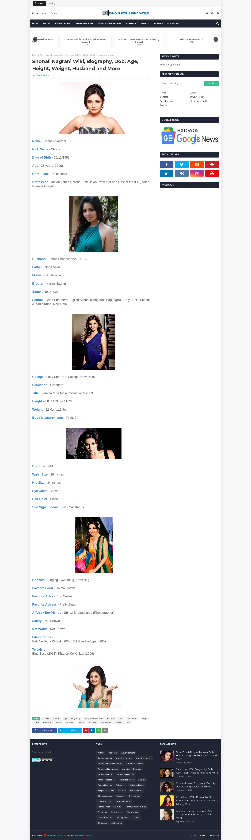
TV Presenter (106, 722)
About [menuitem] (47, 23)
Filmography (132, 812)
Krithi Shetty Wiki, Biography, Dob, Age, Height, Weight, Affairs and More (197, 799)
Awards (163, 105)
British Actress (136, 790)
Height (145, 718)
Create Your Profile (199, 101)
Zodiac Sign (116, 823)
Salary (81, 722)
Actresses (113, 752)
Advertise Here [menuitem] (84, 23)
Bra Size (110, 718)
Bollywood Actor (137, 785)
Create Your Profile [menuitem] (109, 23)
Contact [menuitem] (131, 23)
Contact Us (214, 835)
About (44, 13)
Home (35, 13)
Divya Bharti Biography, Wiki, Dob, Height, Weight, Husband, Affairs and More (196, 755)
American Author (144, 758)
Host (37, 722)
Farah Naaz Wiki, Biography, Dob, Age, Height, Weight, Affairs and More (197, 771)
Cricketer (120, 796)
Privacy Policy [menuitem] (63, 23)
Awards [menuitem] (145, 23)
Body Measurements (94, 718)
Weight (119, 722)
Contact (54, 13)
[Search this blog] (182, 83)
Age (65, 718)
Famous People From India (109, 806)
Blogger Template (84, 835)
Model (58, 722)
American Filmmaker (132, 769)
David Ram (41, 75)
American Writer (127, 779)
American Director (134, 763)
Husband (47, 722)
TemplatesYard (55, 835)
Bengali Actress (105, 785)
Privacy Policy (197, 96)
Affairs (56, 718)
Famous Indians (123, 801)
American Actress (124, 758)
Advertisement (128, 752)
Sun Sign (92, 722)
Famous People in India (136, 806)
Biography (75, 718)
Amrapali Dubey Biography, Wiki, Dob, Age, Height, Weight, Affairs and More (197, 814)
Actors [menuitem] (158, 23)
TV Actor (136, 817)
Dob (120, 718)
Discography (134, 796)
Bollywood (120, 785)
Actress (46, 718)
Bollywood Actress (106, 790)
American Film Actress (108, 769)
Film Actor (102, 812)
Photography (122, 817)
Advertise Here (166, 101)
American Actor (105, 758)
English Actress (104, 801)
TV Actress (102, 823)
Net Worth (70, 722)
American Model (105, 774)
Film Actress (132, 718)
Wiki (41, 55)
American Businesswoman (110, 763)
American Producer (106, 779)
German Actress (105, 817)
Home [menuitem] (35, 23)
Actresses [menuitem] (173, 23)
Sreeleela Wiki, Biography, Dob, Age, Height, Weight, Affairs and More (197, 785)
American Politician (126, 774)
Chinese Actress (105, 796)
